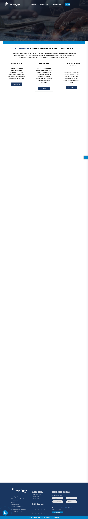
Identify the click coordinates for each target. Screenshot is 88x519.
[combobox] (54, 502)
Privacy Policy (35, 499)
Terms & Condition (36, 495)
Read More (16, 84)
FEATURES (33, 4)
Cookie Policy (35, 497)
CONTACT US (44, 4)
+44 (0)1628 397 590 (56, 4)
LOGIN (68, 4)
